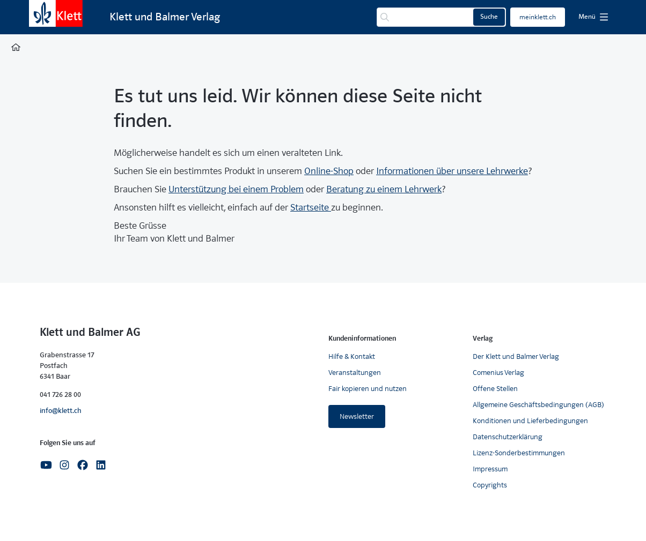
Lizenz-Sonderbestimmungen (519, 452)
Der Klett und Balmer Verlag (516, 356)
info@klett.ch (61, 410)
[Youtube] (46, 464)
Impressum (490, 469)
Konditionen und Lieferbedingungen (530, 420)
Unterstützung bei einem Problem (236, 189)
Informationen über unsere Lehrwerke (452, 171)
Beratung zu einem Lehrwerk (384, 189)
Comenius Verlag (498, 372)
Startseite (310, 207)
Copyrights (490, 485)
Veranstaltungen (354, 372)
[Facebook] (82, 464)
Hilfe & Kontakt (351, 356)
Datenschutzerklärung (507, 436)
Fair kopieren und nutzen (367, 388)
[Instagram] (64, 464)
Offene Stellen (495, 388)
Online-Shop (329, 171)
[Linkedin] (100, 464)
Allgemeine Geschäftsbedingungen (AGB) (538, 404)
